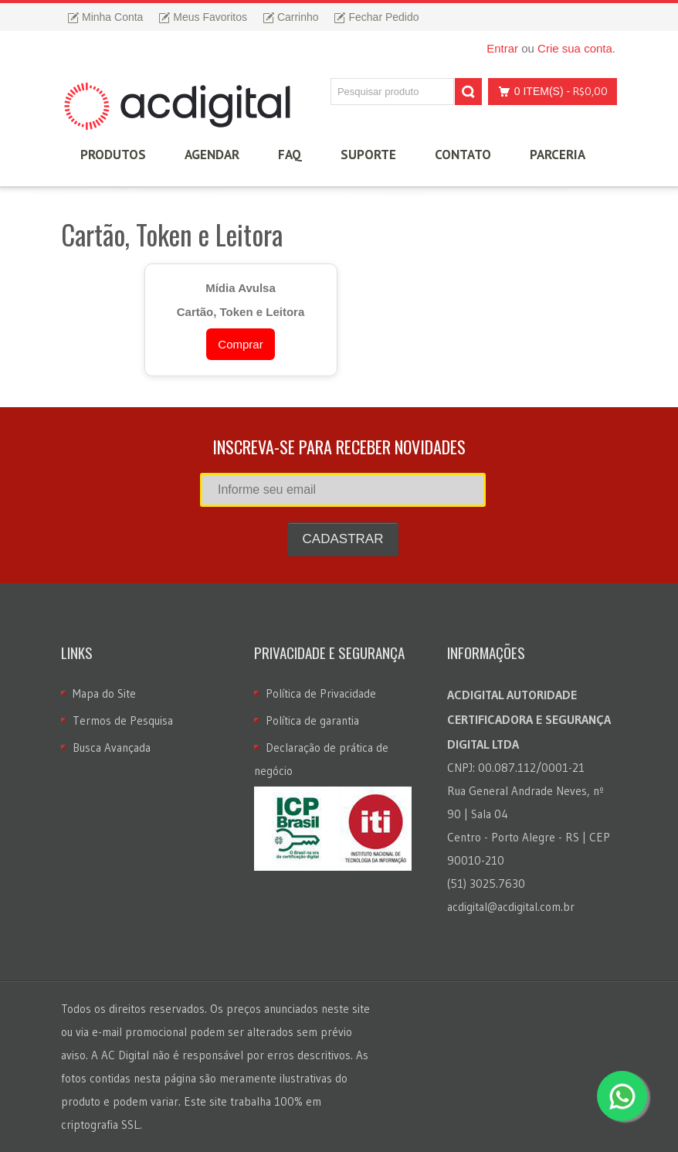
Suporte (368, 154)
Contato (463, 154)
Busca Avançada (112, 747)
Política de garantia (312, 720)
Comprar (240, 344)
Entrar (502, 48)
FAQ (290, 154)
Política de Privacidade (321, 693)
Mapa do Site (104, 693)
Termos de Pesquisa (123, 720)
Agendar (212, 154)
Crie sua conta (574, 48)
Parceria (557, 154)
